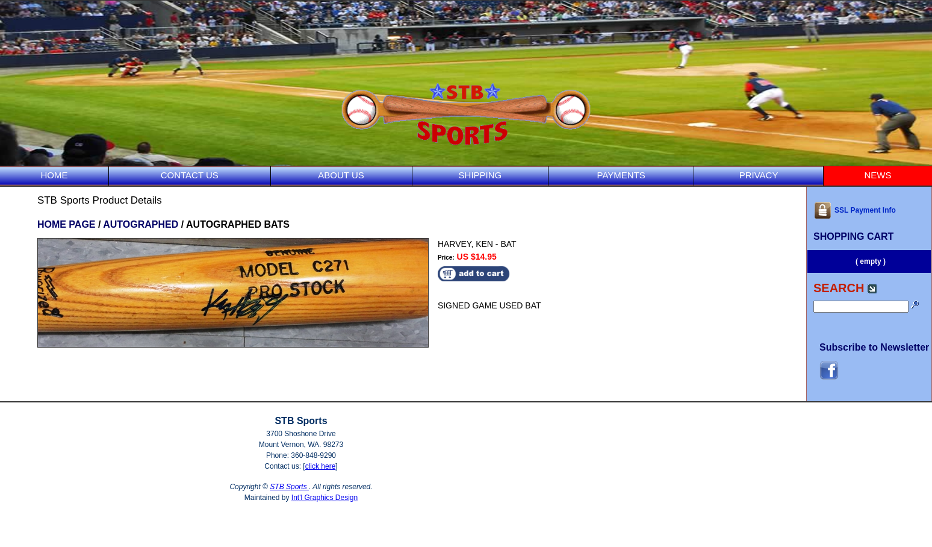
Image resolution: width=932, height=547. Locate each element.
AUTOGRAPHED (140, 224)
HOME (53, 175)
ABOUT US (341, 175)
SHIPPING (480, 175)
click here (320, 466)
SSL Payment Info (854, 210)
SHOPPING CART (853, 236)
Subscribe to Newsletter (874, 347)
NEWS (878, 175)
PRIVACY (758, 175)
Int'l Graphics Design (324, 497)
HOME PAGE (66, 224)
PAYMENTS (621, 175)
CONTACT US (190, 175)
